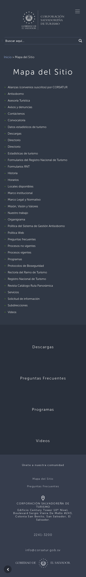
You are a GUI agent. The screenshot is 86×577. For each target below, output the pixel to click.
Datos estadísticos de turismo (27, 127)
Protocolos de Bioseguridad (26, 266)
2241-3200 (43, 535)
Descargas (14, 133)
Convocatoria (16, 120)
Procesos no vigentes (22, 246)
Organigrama (16, 219)
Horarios (13, 180)
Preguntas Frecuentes (43, 486)
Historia (13, 173)
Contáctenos (16, 113)
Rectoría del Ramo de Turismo (27, 272)
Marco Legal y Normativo (24, 199)
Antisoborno (16, 94)
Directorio (14, 140)
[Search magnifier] (80, 40)
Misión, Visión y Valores (23, 206)
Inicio (8, 57)
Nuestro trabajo (18, 213)
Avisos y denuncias (20, 107)
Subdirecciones (18, 305)
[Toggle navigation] (77, 11)
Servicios (13, 292)
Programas (15, 259)
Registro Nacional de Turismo (27, 279)
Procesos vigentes (19, 252)
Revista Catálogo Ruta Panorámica (30, 285)
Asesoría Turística (19, 100)
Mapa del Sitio (43, 478)
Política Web (16, 233)
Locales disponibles (20, 186)
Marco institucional (20, 193)
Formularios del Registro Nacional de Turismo (37, 160)
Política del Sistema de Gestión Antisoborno (36, 226)
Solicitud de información (24, 299)
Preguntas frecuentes (22, 239)
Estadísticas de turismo (23, 153)
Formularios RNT (19, 166)
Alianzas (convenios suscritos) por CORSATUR (37, 87)
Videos (12, 312)
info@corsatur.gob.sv (43, 550)
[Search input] (40, 40)
